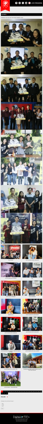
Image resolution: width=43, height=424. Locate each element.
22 (6, 393)
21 (4, 393)
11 (21, 391)
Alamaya (25, 421)
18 (38, 391)
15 (31, 391)
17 (36, 391)
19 (40, 391)
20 (2, 393)
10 (19, 391)
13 (26, 391)
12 (24, 391)
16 (33, 391)
